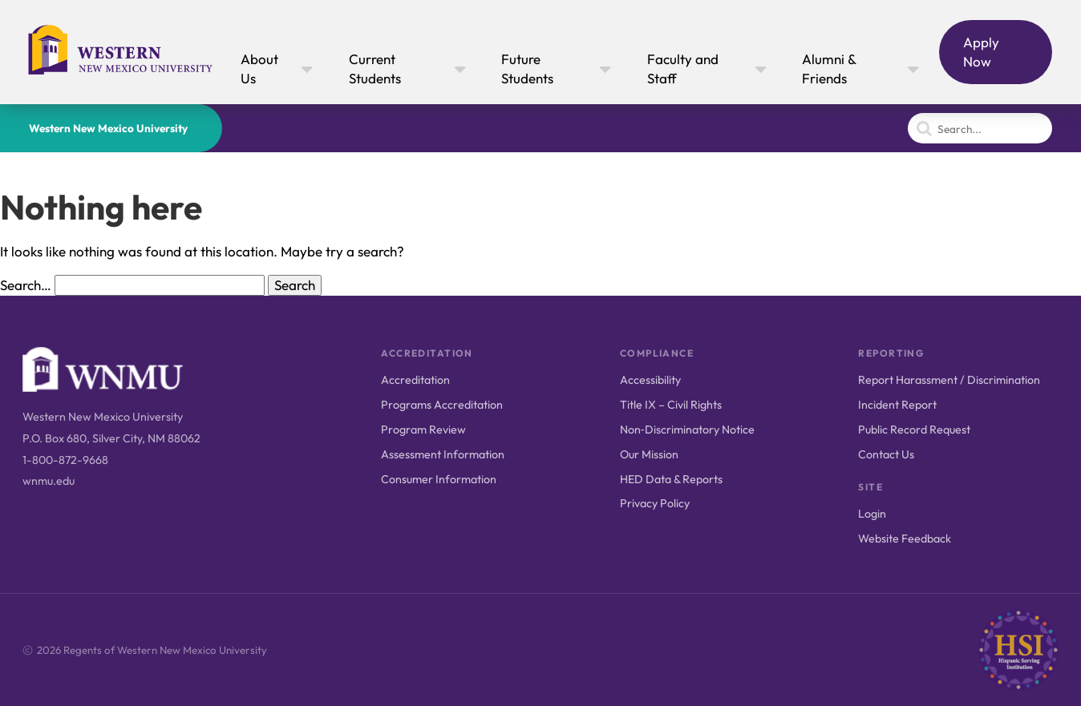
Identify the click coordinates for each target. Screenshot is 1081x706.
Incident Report (897, 404)
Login (872, 513)
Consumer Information (438, 479)
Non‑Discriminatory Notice (687, 429)
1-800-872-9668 (65, 460)
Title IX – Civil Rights (671, 404)
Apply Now (981, 52)
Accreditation (415, 380)
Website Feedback (904, 538)
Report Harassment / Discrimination (949, 380)
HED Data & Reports (671, 479)
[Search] (980, 128)
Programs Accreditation (442, 404)
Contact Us (886, 454)
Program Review (423, 429)
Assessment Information (442, 454)
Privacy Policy (655, 503)
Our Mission (649, 454)
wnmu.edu (48, 481)
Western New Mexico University (108, 128)
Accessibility (650, 380)
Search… (25, 284)
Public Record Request (914, 429)
